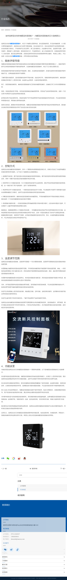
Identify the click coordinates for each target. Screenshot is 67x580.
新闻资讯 (7, 30)
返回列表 (33, 468)
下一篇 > (63, 468)
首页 (2, 30)
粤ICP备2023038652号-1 (41, 578)
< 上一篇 (4, 468)
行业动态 (13, 30)
